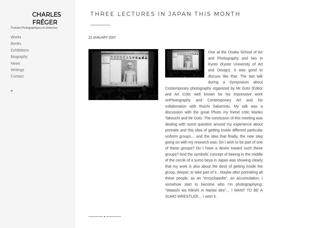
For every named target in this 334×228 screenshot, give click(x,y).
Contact (17, 76)
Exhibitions (20, 50)
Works (16, 37)
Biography (19, 56)
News (15, 63)
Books (16, 43)
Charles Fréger (46, 18)
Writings (17, 70)
